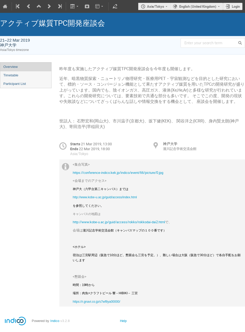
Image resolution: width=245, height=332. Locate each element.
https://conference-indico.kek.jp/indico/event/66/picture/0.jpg (118, 172)
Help (123, 321)
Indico (54, 321)
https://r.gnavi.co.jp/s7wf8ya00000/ (96, 301)
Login (236, 6)
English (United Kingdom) (197, 6)
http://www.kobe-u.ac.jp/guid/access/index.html (105, 197)
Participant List (14, 84)
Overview (10, 67)
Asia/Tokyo (155, 6)
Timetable (10, 75)
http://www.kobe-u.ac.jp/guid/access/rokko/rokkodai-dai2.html (119, 222)
